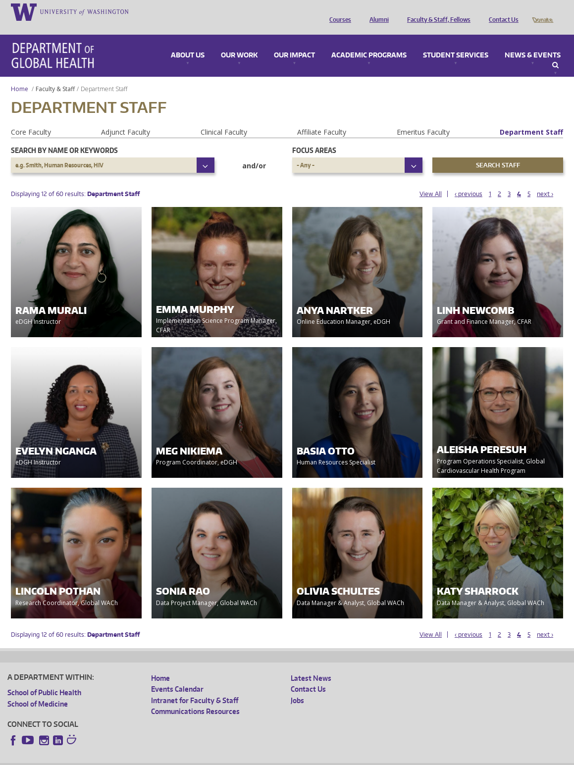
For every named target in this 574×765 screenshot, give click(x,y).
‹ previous (468, 180)
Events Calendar (177, 675)
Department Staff (531, 118)
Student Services (455, 41)
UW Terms (179, 757)
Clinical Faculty (224, 118)
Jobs (297, 686)
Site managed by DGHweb (237, 757)
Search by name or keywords (64, 136)
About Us (188, 41)
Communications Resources (195, 697)
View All (430, 180)
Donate (542, 11)
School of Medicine (37, 690)
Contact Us (501, 11)
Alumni (376, 11)
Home (19, 75)
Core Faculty (31, 118)
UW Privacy (139, 757)
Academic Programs (369, 41)
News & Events (533, 41)
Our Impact (294, 41)
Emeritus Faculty (423, 118)
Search (555, 51)
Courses (338, 11)
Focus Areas (314, 136)
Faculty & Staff (55, 75)
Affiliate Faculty (321, 118)
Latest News (311, 664)
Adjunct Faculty (125, 118)
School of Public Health (44, 678)
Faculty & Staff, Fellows (436, 11)
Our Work (239, 41)
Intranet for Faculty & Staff (194, 686)
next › (545, 180)
